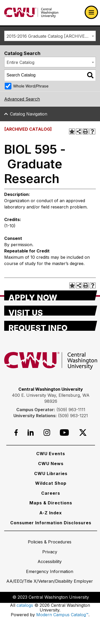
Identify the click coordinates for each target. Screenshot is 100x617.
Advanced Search (22, 99)
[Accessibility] (49, 561)
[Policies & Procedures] (49, 541)
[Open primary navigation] (91, 12)
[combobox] (50, 36)
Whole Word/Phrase (31, 86)
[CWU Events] (50, 453)
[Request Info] (50, 326)
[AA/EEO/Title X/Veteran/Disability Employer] (49, 581)
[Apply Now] (50, 295)
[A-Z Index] (50, 512)
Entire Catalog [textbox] (20, 62)
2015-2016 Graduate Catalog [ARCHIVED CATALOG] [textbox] (51, 36)
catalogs (25, 605)
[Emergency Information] (49, 571)
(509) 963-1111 (70, 409)
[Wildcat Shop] (50, 483)
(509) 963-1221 (73, 415)
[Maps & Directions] (50, 502)
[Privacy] (49, 551)
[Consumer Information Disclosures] (50, 522)
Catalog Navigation (28, 114)
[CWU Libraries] (50, 473)
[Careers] (50, 493)
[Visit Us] (50, 311)
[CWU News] (51, 463)
